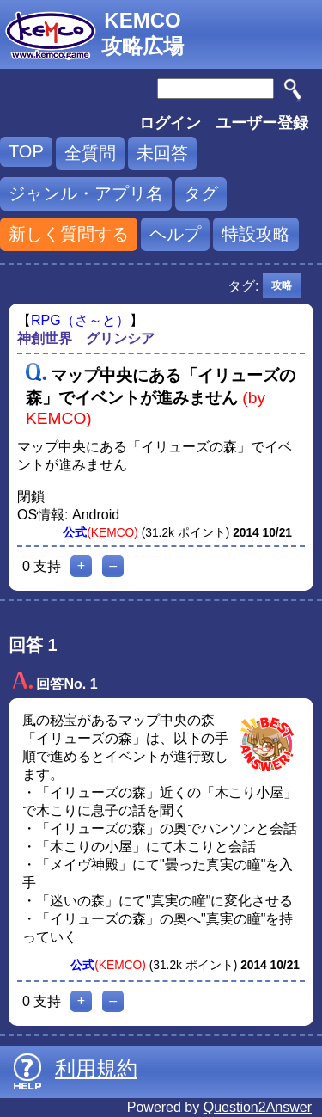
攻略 (281, 285)
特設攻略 (256, 233)
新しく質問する (69, 233)
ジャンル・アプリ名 (86, 193)
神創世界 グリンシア (86, 338)
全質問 (90, 153)
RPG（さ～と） (80, 320)
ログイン (170, 123)
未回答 (162, 153)
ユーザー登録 (262, 123)
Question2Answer (258, 1107)
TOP (26, 151)
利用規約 (96, 1068)
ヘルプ (175, 233)
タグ (201, 193)
